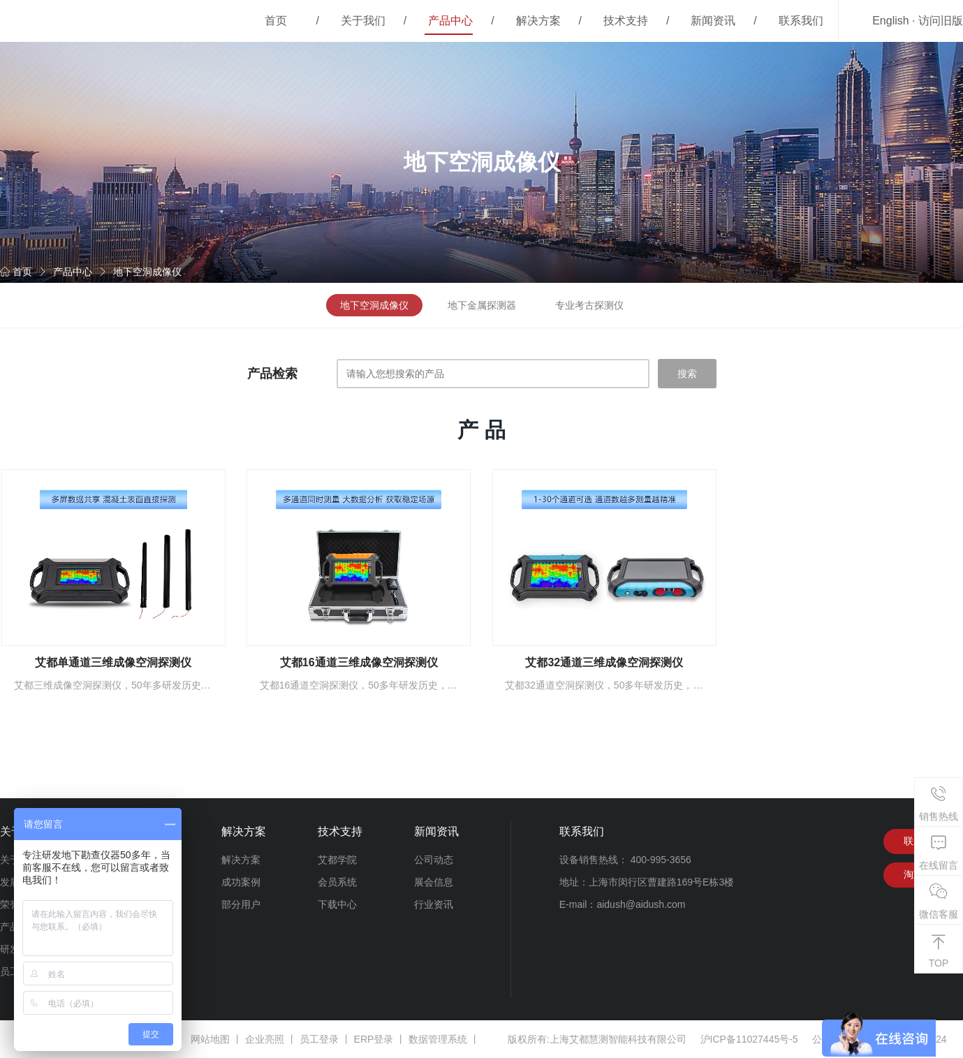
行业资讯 (433, 904)
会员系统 (337, 882)
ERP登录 (374, 1039)
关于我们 (363, 21)
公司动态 (433, 859)
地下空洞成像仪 (147, 271)
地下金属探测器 (482, 305)
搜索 (687, 373)
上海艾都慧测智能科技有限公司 (618, 1039)
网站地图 (210, 1039)
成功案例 (240, 882)
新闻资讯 (713, 21)
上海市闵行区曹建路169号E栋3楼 (661, 882)
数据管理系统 (438, 1039)
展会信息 (433, 882)
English (890, 21)
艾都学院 (337, 859)
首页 (276, 21)
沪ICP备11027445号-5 (749, 1039)
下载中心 (337, 904)
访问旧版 (940, 21)
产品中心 (450, 21)
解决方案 (538, 21)
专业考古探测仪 (589, 305)
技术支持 (625, 21)
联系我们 (801, 21)
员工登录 (319, 1039)
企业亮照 (264, 1039)
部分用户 (240, 904)
